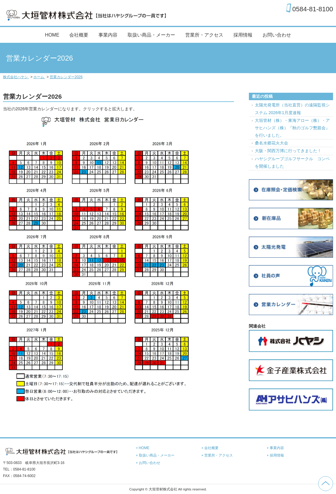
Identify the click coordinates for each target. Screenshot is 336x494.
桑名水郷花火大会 (271, 143)
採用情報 (242, 34)
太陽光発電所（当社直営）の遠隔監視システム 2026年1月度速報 (292, 109)
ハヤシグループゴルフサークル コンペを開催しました (292, 162)
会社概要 (78, 34)
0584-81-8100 (312, 8)
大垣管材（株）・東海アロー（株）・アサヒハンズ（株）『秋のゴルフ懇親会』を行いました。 (292, 128)
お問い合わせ (277, 34)
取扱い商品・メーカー (151, 34)
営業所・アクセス (204, 34)
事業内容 (107, 34)
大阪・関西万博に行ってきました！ (288, 150)
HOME (52, 34)
